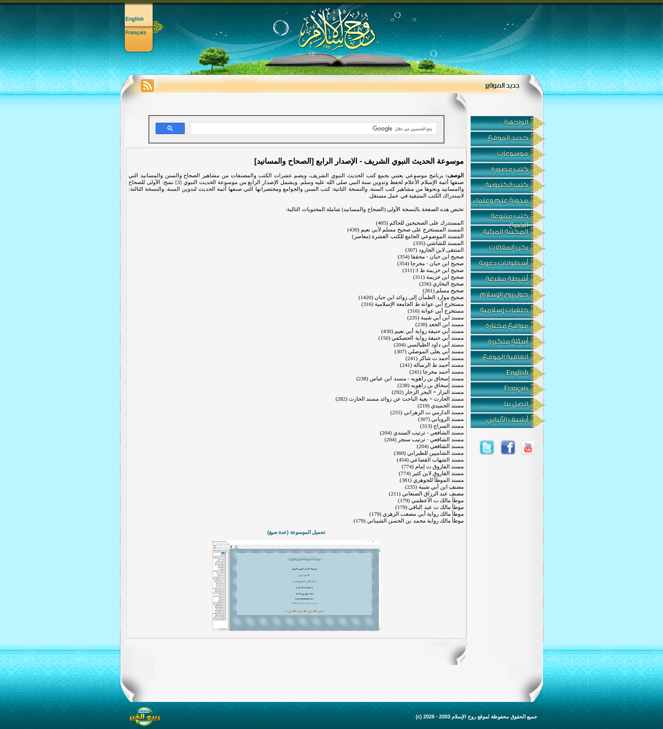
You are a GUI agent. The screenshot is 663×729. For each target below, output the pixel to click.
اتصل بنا (516, 404)
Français (136, 33)
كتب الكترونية (506, 185)
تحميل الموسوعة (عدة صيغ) (296, 532)
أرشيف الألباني (507, 420)
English (135, 19)
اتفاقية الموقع (505, 357)
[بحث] (315, 128)
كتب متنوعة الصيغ (509, 218)
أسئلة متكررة (508, 341)
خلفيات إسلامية (504, 310)
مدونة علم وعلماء (500, 200)
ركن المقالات (508, 247)
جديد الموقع (508, 138)
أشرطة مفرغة (506, 279)
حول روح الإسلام (504, 294)
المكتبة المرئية (505, 232)
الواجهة (516, 122)
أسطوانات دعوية (503, 263)
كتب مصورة (509, 169)
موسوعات (512, 153)
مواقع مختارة (506, 326)
